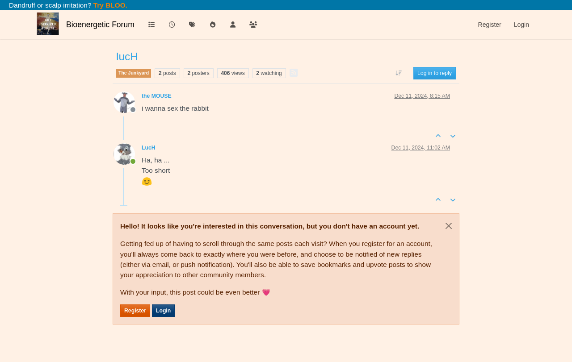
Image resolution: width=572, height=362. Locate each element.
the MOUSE (157, 96)
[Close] (448, 226)
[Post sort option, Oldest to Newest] (398, 73)
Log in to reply (434, 73)
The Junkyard (133, 72)
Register (135, 311)
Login (163, 311)
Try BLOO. (109, 5)
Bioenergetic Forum (100, 24)
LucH (149, 148)
